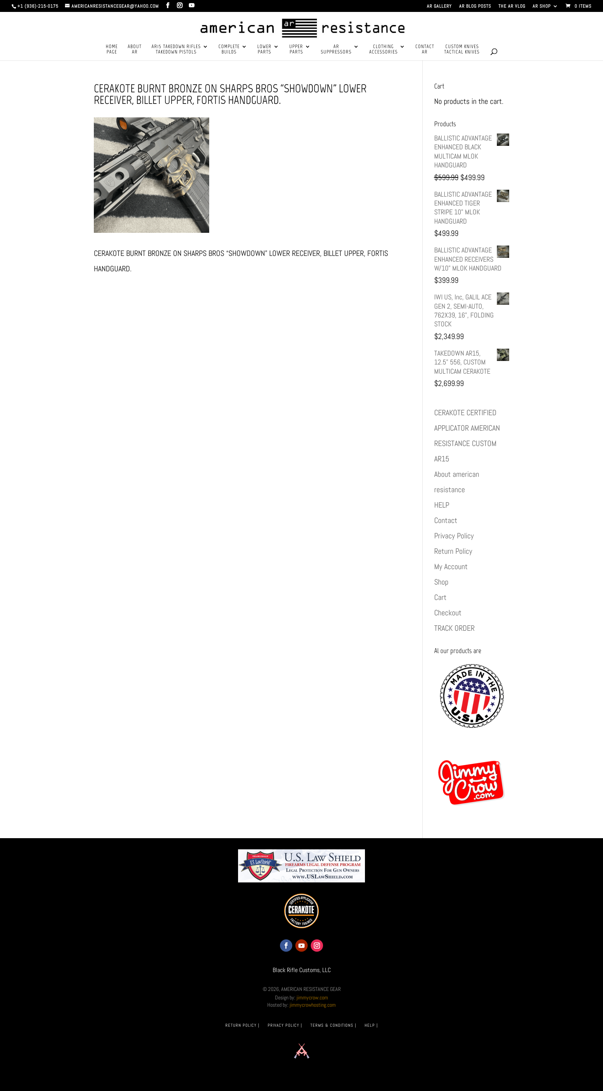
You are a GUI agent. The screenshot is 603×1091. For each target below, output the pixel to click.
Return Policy (453, 551)
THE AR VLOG (511, 6)
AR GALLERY (439, 6)
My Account (451, 566)
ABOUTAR (135, 49)
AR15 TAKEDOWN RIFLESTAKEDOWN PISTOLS (176, 49)
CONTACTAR (424, 49)
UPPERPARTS (296, 49)
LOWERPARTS (264, 49)
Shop (441, 582)
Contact (445, 520)
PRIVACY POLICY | (285, 1025)
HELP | (371, 1025)
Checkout (447, 613)
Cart (440, 597)
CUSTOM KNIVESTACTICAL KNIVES (462, 49)
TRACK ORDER (454, 628)
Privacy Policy (454, 536)
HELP (441, 505)
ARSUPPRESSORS (336, 49)
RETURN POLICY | (242, 1025)
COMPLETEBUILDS (229, 49)
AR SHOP (542, 6)
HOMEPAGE (112, 49)
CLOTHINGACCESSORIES (383, 49)
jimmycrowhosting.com (313, 1004)
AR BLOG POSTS (475, 6)
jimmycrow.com (312, 997)
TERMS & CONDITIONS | (333, 1025)
